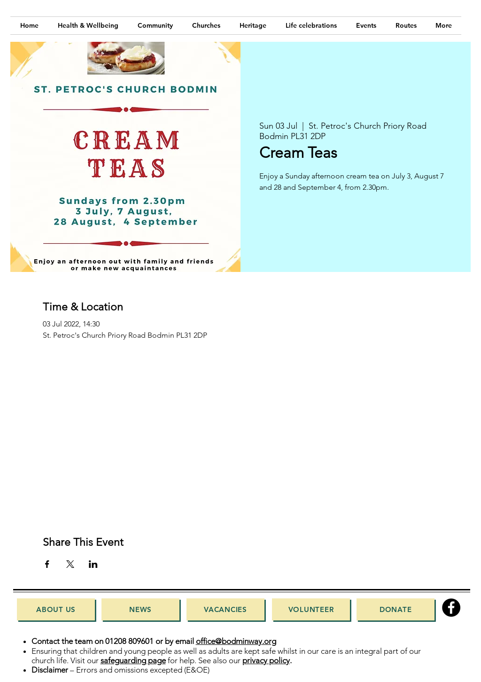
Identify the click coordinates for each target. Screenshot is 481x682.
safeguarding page (133, 660)
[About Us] (56, 609)
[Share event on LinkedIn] (93, 564)
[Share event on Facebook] (47, 564)
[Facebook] (451, 607)
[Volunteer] (311, 609)
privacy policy (266, 660)
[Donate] (395, 609)
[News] (140, 609)
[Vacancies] (225, 609)
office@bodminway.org (236, 641)
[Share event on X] (70, 564)
